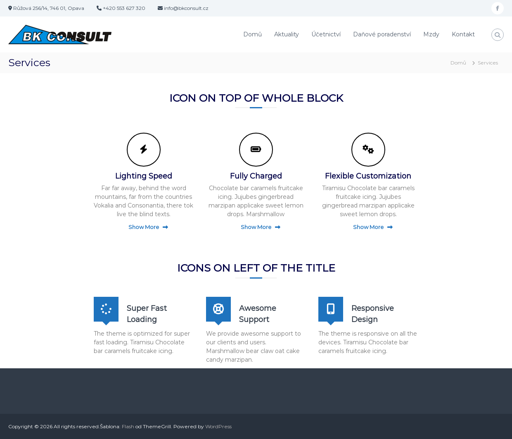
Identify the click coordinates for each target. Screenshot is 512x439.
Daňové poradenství (382, 34)
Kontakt (463, 34)
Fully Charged (256, 176)
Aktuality (286, 34)
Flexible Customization (368, 176)
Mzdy (431, 34)
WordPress (218, 426)
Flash (128, 426)
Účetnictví (326, 34)
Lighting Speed (143, 176)
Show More (143, 227)
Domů (252, 34)
